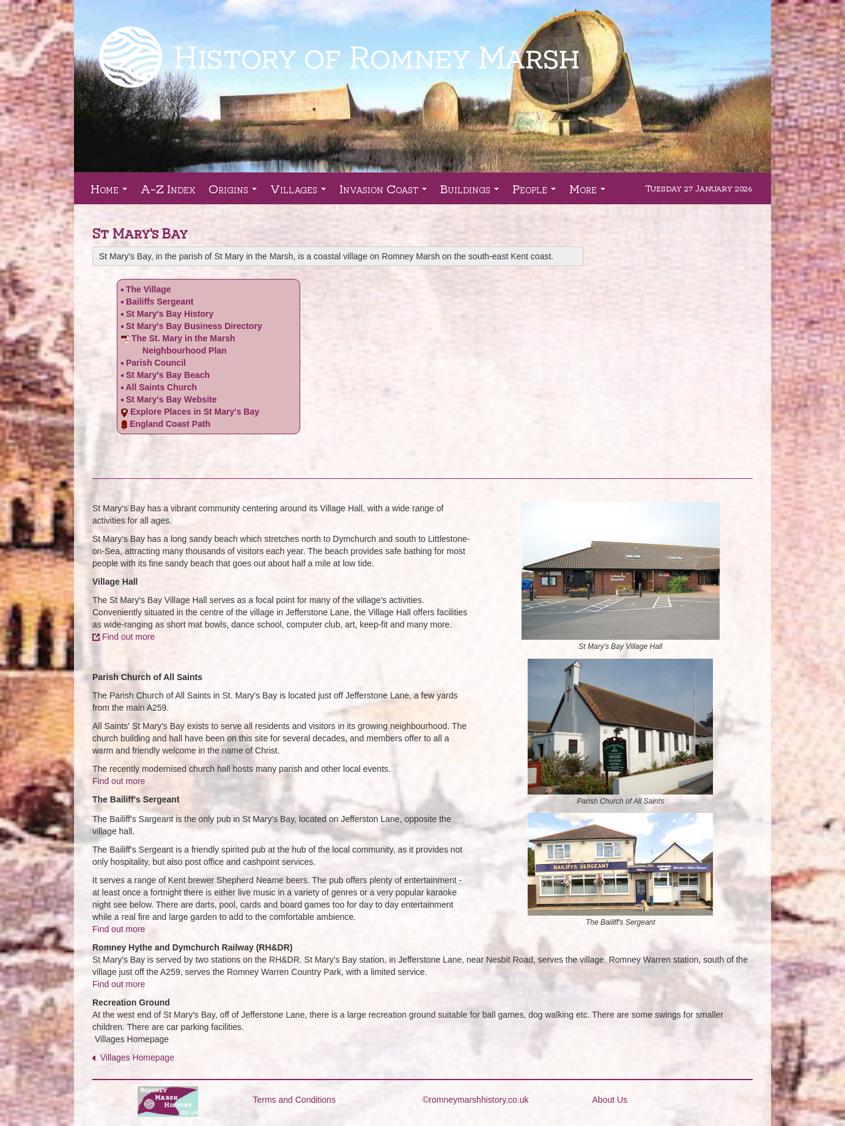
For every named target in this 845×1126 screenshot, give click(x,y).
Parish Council (156, 363)
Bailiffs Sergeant (159, 301)
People (536, 192)
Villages (300, 192)
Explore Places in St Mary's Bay (194, 412)
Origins (235, 192)
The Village (148, 289)
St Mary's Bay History (169, 314)
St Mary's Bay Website (171, 399)
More (589, 192)
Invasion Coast (385, 192)
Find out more (128, 637)
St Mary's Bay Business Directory (191, 326)
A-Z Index (168, 188)
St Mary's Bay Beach (168, 375)
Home (111, 192)
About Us (610, 1100)
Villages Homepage (134, 1057)
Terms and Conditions (294, 1100)
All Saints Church (161, 387)
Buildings (472, 192)
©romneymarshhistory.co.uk (475, 1100)
